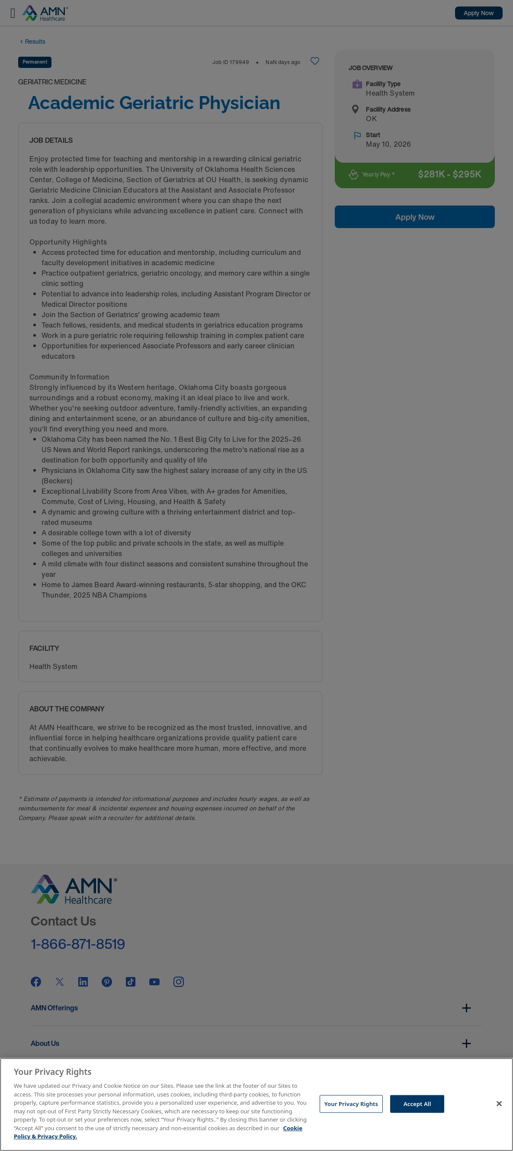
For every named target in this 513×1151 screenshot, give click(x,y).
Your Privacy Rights (351, 1103)
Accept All (417, 1103)
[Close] (499, 1103)
